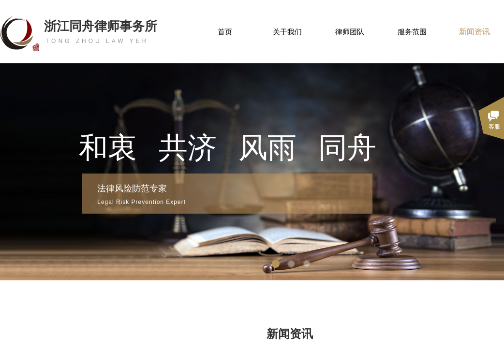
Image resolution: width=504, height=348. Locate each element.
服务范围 (412, 32)
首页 (225, 32)
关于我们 (287, 32)
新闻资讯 (474, 32)
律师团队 (349, 32)
